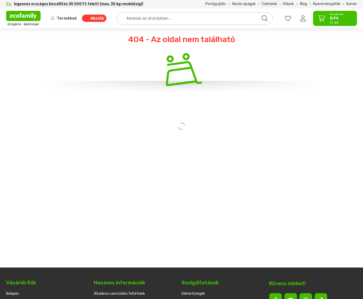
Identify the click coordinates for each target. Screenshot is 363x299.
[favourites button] (288, 18)
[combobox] (194, 18)
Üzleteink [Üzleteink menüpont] (269, 4)
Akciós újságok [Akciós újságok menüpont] (244, 4)
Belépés (12, 293)
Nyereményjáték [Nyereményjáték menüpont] (326, 4)
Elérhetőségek (193, 293)
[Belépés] (303, 18)
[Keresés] (265, 18)
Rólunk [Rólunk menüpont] (288, 4)
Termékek (64, 18)
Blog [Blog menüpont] (303, 4)
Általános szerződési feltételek (119, 293)
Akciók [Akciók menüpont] (97, 18)
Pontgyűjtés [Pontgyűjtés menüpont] (215, 4)
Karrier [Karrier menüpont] (351, 4)
